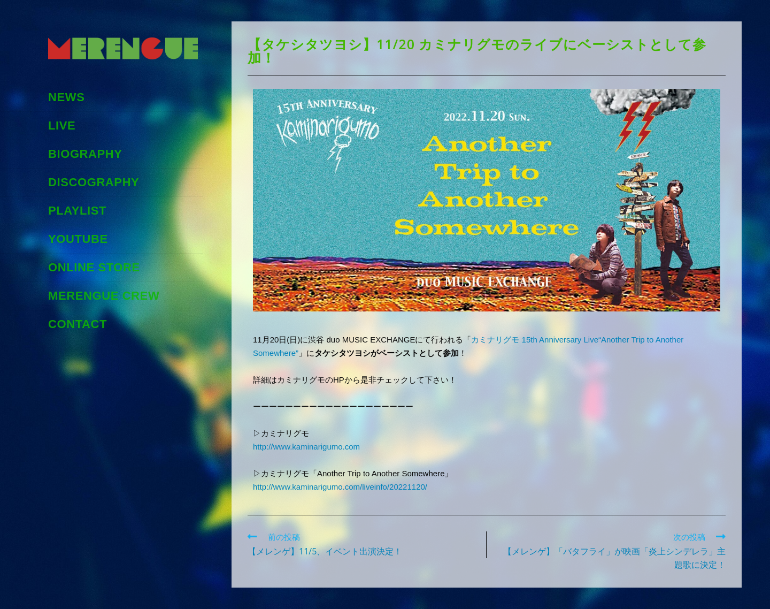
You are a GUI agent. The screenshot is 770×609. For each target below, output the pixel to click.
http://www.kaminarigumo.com (306, 446)
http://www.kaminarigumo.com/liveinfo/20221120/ (340, 486)
